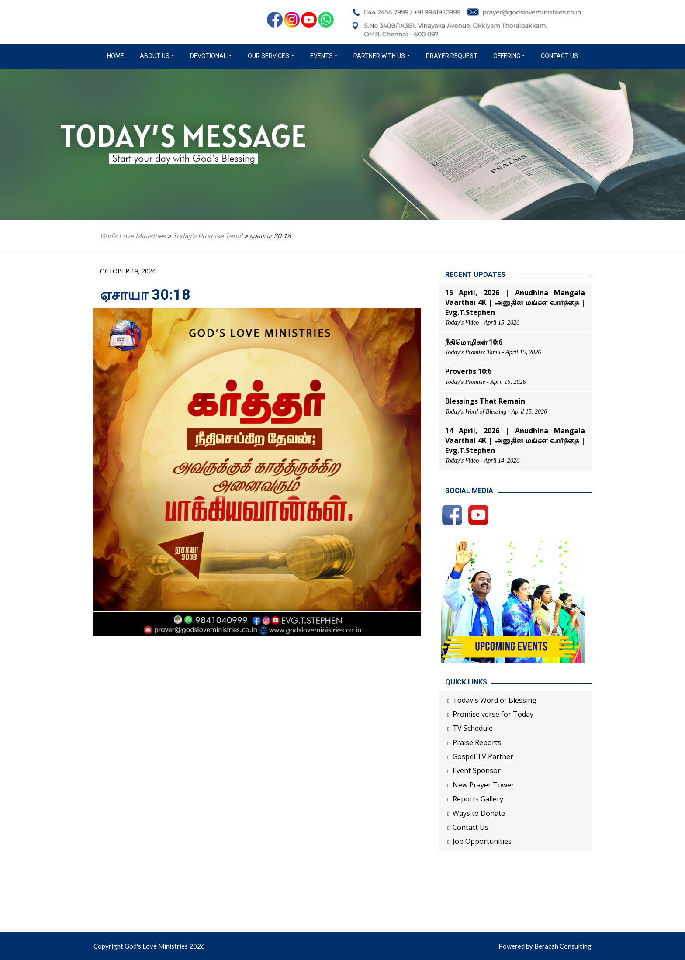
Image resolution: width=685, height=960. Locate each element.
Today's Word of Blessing (494, 700)
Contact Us (559, 55)
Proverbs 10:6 (468, 371)
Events (321, 55)
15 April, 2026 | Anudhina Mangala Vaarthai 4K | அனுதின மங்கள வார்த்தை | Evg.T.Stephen (515, 302)
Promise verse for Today (493, 714)
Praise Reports (477, 742)
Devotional (208, 55)
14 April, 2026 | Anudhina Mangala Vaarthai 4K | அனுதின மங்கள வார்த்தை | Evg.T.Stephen (515, 440)
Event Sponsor (477, 770)
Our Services (268, 55)
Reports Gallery (478, 799)
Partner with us (379, 55)
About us (155, 55)
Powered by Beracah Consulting (545, 946)
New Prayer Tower (483, 785)
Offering (506, 55)
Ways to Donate (479, 813)
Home (117, 55)
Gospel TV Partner (483, 756)
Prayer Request (451, 55)
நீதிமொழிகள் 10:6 (473, 342)
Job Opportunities (482, 841)
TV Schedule (473, 728)
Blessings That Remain (485, 401)
